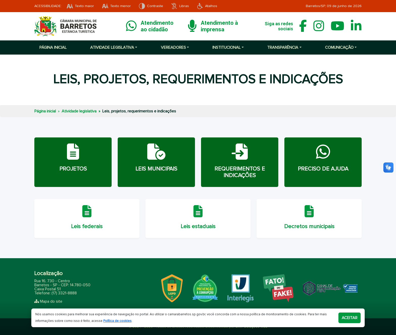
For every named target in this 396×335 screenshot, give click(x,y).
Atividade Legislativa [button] (112, 47)
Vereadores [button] (173, 47)
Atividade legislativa (79, 111)
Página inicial (53, 47)
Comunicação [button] (339, 47)
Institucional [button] (226, 47)
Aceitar (349, 318)
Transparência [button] (282, 47)
